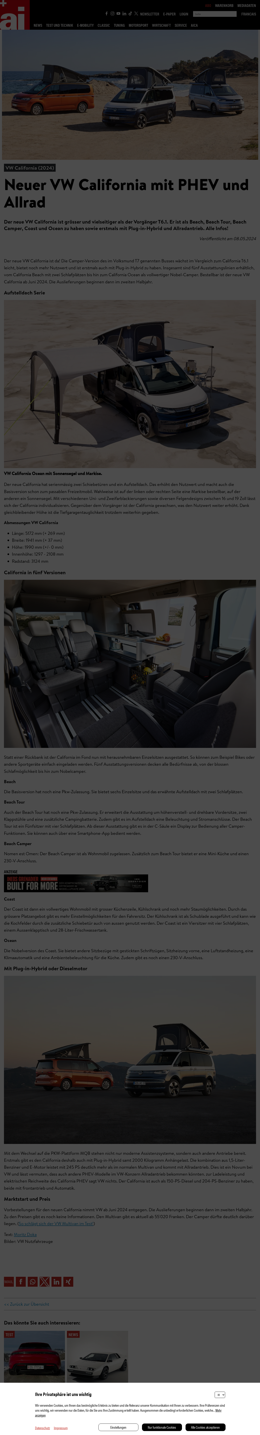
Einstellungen (118, 1427)
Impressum (61, 1427)
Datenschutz (42, 1427)
